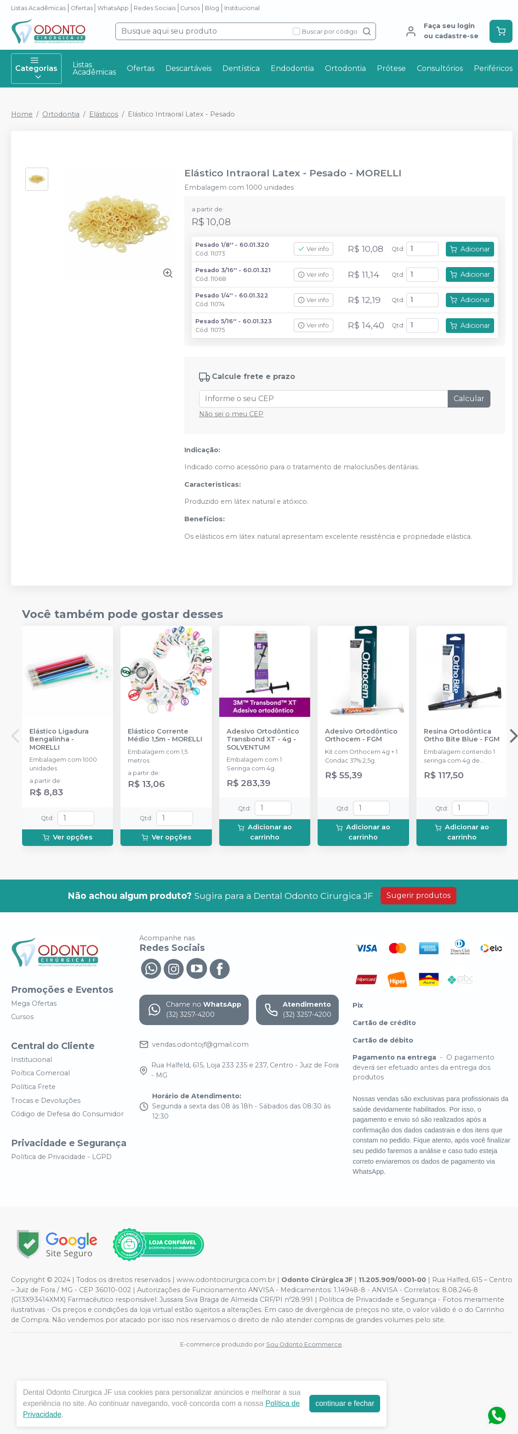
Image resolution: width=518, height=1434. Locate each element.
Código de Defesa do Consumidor (67, 1114)
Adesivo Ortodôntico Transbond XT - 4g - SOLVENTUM (263, 740)
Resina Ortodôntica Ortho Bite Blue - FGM (462, 735)
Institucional (242, 8)
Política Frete (33, 1087)
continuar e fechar (344, 1403)
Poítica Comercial (40, 1073)
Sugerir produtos (418, 895)
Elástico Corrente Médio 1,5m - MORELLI (165, 735)
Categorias (36, 69)
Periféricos (493, 68)
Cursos (190, 8)
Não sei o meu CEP (231, 414)
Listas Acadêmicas (38, 8)
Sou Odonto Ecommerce (304, 1344)
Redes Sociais (155, 8)
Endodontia (292, 68)
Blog (212, 8)
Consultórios (440, 68)
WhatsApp (113, 8)
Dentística (241, 68)
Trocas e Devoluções (45, 1100)
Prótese (391, 68)
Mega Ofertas (34, 1003)
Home (22, 114)
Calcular (469, 398)
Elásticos (103, 114)
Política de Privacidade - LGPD (61, 1157)
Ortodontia (345, 68)
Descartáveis (188, 68)
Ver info (313, 248)
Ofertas (82, 8)
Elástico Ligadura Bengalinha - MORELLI (59, 740)
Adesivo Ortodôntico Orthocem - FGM (361, 735)
